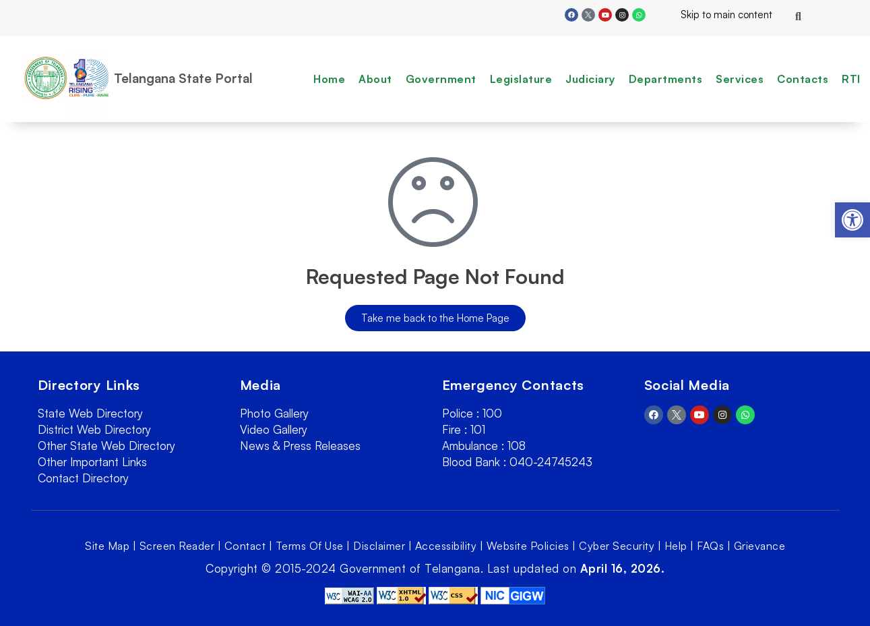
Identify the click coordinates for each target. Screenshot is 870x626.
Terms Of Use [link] (310, 545)
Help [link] (675, 545)
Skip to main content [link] (715, 14)
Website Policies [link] (528, 545)
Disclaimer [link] (379, 545)
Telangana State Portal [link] (183, 78)
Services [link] (740, 79)
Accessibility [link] (446, 545)
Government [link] (441, 79)
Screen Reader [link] (177, 545)
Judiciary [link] (590, 79)
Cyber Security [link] (616, 545)
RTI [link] (851, 79)
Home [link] (329, 79)
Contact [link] (245, 545)
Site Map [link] (107, 545)
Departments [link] (666, 79)
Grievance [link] (760, 545)
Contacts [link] (802, 79)
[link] (852, 219)
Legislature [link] (521, 79)
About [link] (375, 79)
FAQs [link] (710, 545)
